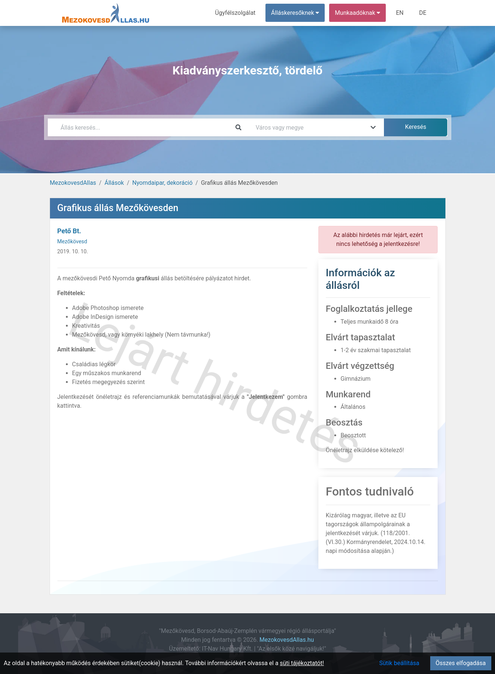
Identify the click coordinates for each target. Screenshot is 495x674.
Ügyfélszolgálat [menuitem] (235, 12)
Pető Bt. (69, 231)
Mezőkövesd (72, 241)
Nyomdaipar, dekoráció (162, 182)
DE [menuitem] (423, 12)
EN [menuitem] (400, 12)
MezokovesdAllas (73, 182)
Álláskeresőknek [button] (295, 12)
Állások (114, 182)
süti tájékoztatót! (302, 663)
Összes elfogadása (461, 663)
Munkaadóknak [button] (357, 12)
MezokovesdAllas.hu (287, 639)
